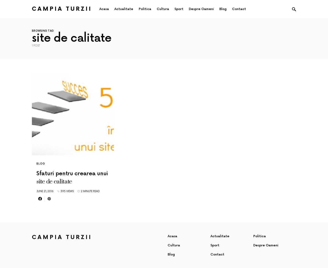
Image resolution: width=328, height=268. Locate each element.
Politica (259, 236)
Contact (217, 254)
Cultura (174, 245)
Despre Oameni (265, 245)
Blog (40, 163)
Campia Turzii (62, 9)
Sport (214, 245)
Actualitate (219, 236)
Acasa (172, 236)
